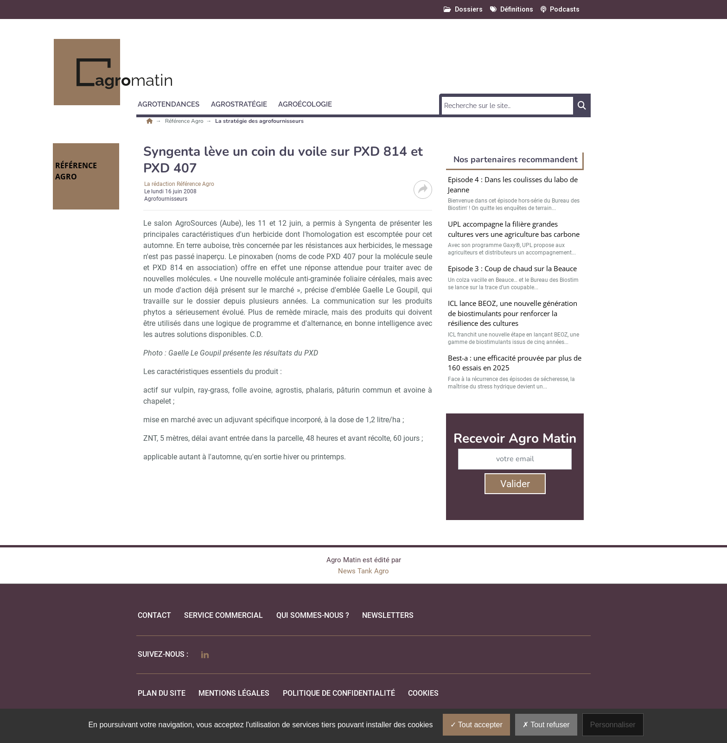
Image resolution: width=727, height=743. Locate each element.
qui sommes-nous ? (312, 615)
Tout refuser (546, 725)
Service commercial (223, 615)
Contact (154, 615)
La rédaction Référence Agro (179, 184)
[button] (173, 102)
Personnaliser (613, 725)
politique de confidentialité (339, 693)
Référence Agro (185, 121)
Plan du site (161, 693)
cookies (423, 693)
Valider (515, 483)
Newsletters (388, 615)
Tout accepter (476, 725)
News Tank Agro (363, 571)
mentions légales (233, 693)
